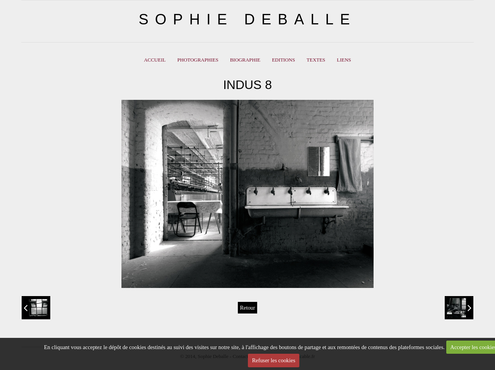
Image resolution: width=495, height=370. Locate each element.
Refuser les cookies (273, 360)
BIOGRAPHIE (245, 60)
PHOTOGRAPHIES (197, 60)
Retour (247, 308)
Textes (316, 60)
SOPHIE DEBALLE (247, 19)
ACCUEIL (155, 60)
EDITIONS (283, 60)
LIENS (344, 60)
